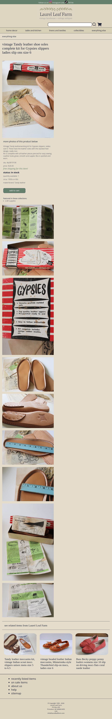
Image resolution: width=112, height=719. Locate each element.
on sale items (19, 682)
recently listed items (23, 679)
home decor (11, 30)
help (14, 689)
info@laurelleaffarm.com (56, 713)
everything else (99, 30)
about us (16, 686)
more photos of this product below (20, 141)
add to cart (14, 190)
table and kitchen (33, 30)
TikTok (70, 2)
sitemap (16, 693)
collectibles (79, 30)
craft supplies (10, 201)
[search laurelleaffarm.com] (95, 24)
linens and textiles (57, 30)
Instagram (56, 2)
